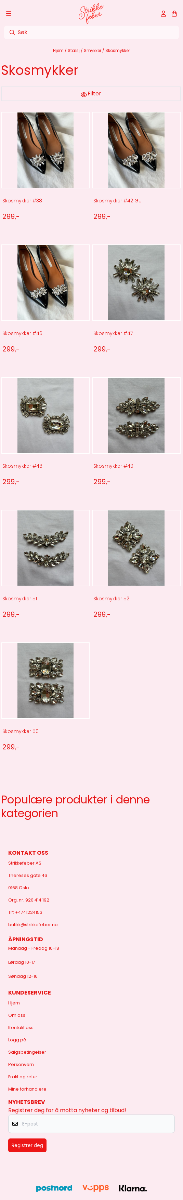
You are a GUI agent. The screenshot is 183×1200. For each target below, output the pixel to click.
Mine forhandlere (27, 1089)
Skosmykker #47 (113, 333)
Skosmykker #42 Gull (118, 200)
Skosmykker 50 (20, 731)
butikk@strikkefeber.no (33, 925)
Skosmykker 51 (19, 598)
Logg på (17, 1040)
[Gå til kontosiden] (163, 13)
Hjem (59, 50)
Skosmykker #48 (22, 466)
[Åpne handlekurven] (174, 13)
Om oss (16, 1015)
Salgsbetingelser (27, 1052)
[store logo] (91, 13)
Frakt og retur (22, 1077)
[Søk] (91, 32)
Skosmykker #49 (113, 466)
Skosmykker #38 (22, 200)
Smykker (93, 50)
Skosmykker (117, 50)
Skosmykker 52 (111, 598)
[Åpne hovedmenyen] (8, 13)
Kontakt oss (21, 1027)
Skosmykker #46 (22, 333)
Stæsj (74, 50)
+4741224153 (28, 912)
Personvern (21, 1064)
